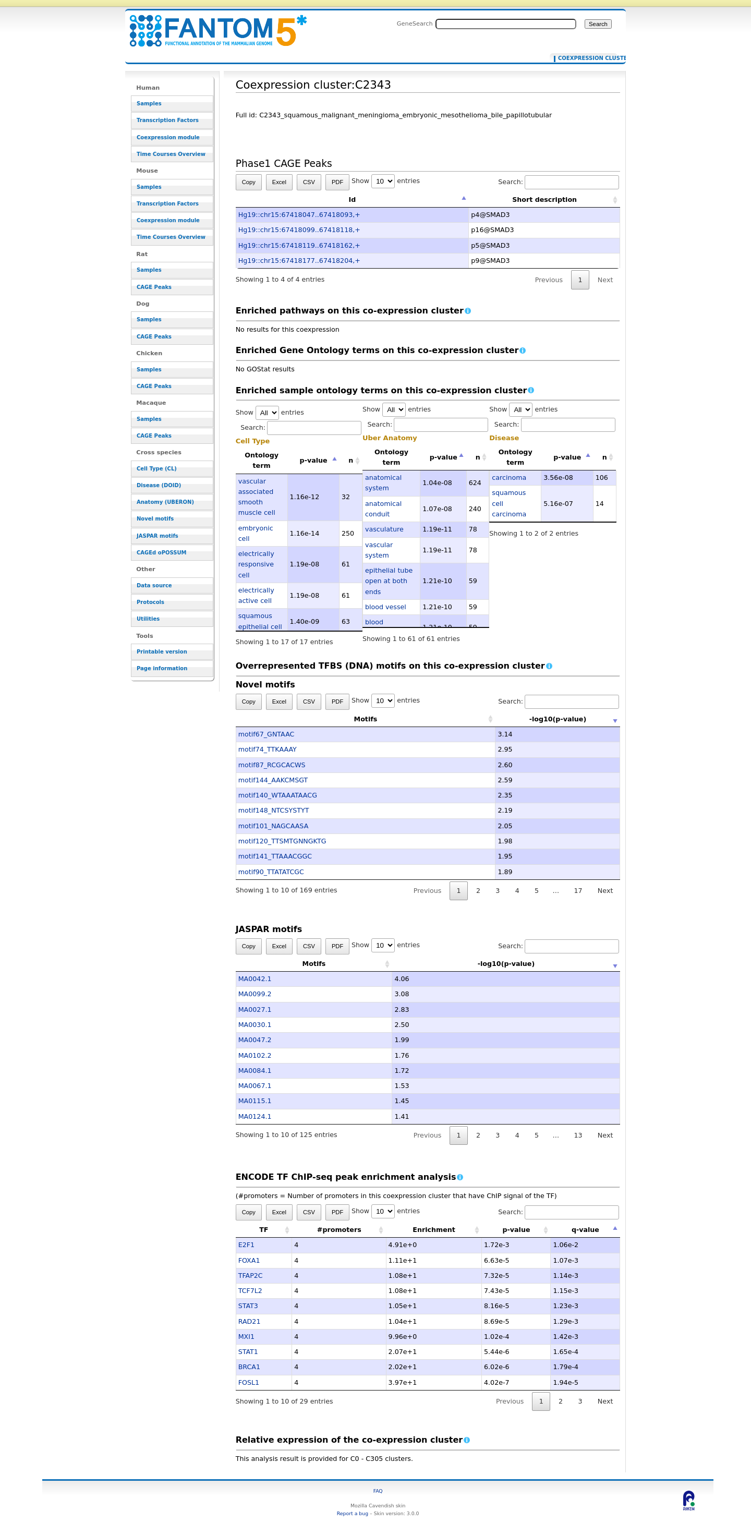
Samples (149, 103)
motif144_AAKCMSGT (273, 780)
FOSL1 (248, 1382)
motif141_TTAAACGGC (275, 856)
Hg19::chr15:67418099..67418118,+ (299, 230)
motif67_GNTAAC (266, 734)
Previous (549, 280)
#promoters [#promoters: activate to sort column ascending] (339, 1230)
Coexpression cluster (585, 58)
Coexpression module (168, 137)
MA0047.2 (255, 1040)
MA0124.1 (255, 1116)
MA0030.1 (255, 1025)
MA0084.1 (255, 1070)
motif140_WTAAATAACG (277, 795)
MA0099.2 (255, 994)
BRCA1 (249, 1367)
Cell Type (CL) (157, 469)
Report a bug (352, 1513)
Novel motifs (155, 519)
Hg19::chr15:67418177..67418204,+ (299, 260)
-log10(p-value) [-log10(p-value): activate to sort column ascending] (506, 719)
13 (578, 1135)
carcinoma (509, 477)
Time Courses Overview (171, 154)
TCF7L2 (250, 1291)
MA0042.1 (255, 979)
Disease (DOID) (159, 485)
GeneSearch (415, 23)
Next (605, 280)
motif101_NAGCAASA (273, 826)
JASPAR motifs (157, 536)
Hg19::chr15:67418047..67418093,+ (299, 215)
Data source (154, 585)
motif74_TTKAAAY (267, 749)
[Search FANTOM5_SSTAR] (505, 24)
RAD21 (249, 1321)
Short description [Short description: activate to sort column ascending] (544, 199)
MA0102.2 (255, 1055)
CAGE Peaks (154, 287)
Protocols (150, 602)
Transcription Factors (168, 120)
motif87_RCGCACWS (272, 765)
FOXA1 (249, 1260)
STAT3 (248, 1306)
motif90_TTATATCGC (271, 872)
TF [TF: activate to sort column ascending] (263, 1230)
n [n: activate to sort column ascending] (350, 460)
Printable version (162, 652)
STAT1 (248, 1352)
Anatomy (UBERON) (165, 502)
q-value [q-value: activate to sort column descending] (585, 1230)
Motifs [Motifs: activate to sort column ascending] (314, 719)
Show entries (386, 181)
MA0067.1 (255, 1086)
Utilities (148, 619)
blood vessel (385, 607)
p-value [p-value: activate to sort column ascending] (516, 1230)
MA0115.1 (255, 1101)
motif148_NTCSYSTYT (273, 810)
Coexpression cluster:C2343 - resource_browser (212, 25)
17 (578, 891)
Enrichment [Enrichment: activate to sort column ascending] (434, 1230)
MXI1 (246, 1336)
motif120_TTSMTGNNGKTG (282, 841)
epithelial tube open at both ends (389, 581)
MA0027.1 (255, 1009)
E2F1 (246, 1245)
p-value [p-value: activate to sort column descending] (314, 460)
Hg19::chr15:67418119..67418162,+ (299, 245)
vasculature (384, 529)
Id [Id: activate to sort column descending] (352, 199)
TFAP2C (250, 1275)
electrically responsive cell (256, 564)
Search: (558, 182)
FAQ (378, 1491)
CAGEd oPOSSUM (161, 552)
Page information (162, 668)
